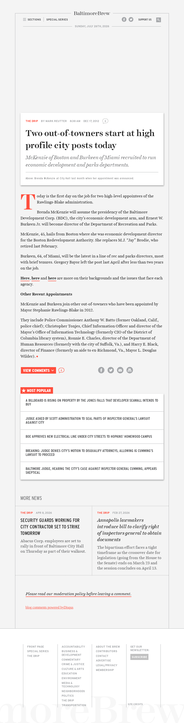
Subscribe (139, 657)
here (35, 278)
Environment (71, 678)
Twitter (131, 19)
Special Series (38, 651)
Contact (102, 656)
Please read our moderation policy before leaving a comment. (78, 593)
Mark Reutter (56, 121)
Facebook (124, 19)
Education (69, 673)
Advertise (103, 660)
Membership (105, 670)
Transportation (74, 705)
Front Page (35, 646)
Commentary (71, 659)
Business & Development (71, 652)
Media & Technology (71, 684)
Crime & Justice (73, 664)
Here (25, 278)
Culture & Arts (73, 669)
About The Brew (108, 646)
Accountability (73, 646)
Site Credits (135, 704)
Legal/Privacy (106, 665)
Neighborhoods (73, 691)
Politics (68, 695)
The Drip (32, 121)
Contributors (106, 651)
